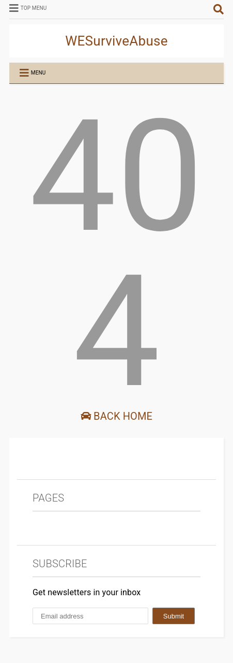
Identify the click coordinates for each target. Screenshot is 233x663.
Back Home (116, 416)
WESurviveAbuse (116, 41)
